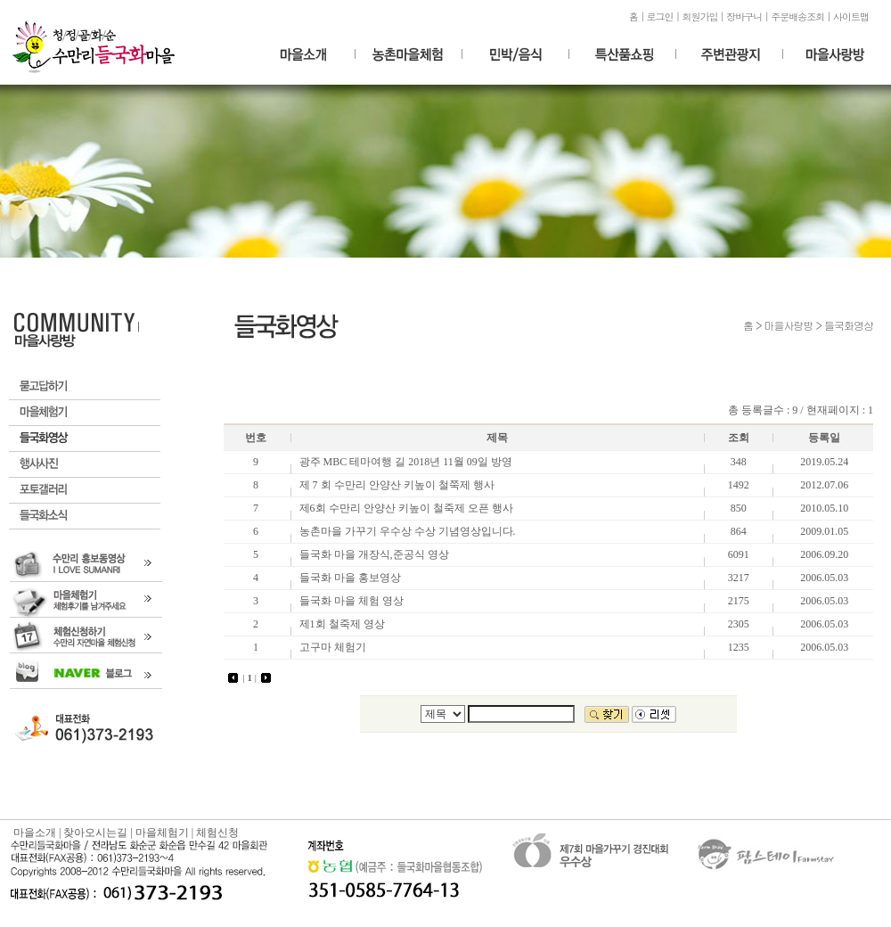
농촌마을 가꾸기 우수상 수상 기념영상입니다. (407, 531)
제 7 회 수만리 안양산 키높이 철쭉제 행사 (397, 485)
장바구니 (744, 16)
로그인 (660, 16)
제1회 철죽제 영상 (342, 624)
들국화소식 (84, 516)
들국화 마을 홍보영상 (350, 577)
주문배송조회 (797, 16)
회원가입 (699, 16)
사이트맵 (851, 16)
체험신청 (217, 832)
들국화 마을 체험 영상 (351, 601)
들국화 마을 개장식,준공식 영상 (374, 554)
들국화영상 (84, 439)
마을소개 (34, 832)
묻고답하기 (84, 387)
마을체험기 (84, 413)
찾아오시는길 (95, 832)
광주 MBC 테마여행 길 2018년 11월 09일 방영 (405, 461)
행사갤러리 (84, 465)
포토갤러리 (84, 491)
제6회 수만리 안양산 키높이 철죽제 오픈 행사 (406, 508)
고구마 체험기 (332, 647)
